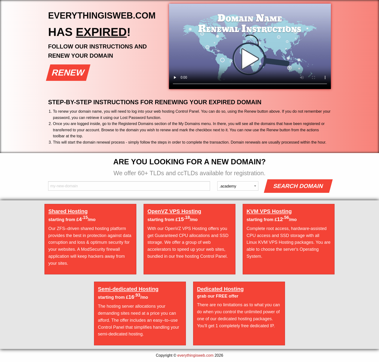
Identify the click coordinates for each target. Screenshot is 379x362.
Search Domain (298, 186)
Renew (68, 72)
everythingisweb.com (195, 355)
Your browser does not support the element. (250, 46)
